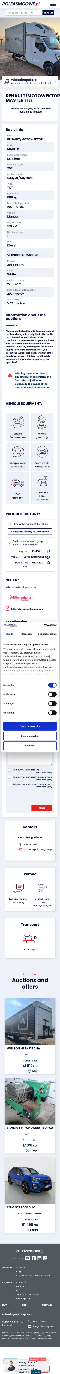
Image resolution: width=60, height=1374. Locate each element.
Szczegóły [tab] (26, 634)
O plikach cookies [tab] (47, 634)
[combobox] (35, 13)
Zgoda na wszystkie (30, 726)
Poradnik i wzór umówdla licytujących (42, 902)
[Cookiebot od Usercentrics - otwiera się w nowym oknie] (44, 626)
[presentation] (30, 795)
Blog (18, 1271)
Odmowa (30, 745)
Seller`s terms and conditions (25, 608)
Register (20, 1286)
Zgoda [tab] (9, 634)
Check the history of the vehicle (30, 531)
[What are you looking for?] (17, 13)
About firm (21, 1267)
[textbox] (35, 12)
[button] (53, 40)
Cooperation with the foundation (33, 1275)
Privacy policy (23, 1298)
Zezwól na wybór (30, 736)
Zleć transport (30, 949)
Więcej (37, 1371)
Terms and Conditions (27, 1294)
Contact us (22, 1282)
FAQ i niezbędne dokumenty (18, 900)
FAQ (18, 1290)
